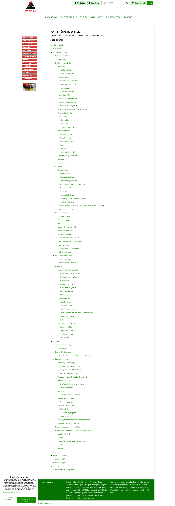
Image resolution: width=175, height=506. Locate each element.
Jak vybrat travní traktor (68, 81)
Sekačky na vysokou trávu (67, 102)
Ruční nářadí (62, 348)
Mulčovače (61, 148)
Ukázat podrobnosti (9, 499)
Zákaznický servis (113, 17)
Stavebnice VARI (63, 131)
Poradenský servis (62, 462)
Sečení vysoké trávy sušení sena (69, 241)
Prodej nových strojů (63, 63)
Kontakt (128, 17)
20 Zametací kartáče (67, 316)
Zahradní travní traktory (66, 77)
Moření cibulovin (66, 387)
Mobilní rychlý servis (67, 202)
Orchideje (61, 391)
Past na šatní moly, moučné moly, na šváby (73, 355)
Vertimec (60, 448)
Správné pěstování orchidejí (70, 395)
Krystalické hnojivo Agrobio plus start (71, 441)
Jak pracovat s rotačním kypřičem (67, 427)
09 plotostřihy (65, 298)
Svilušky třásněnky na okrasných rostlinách (73, 420)
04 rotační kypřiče (66, 284)
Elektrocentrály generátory (67, 156)
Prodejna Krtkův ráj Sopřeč (65, 470)
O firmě (58, 49)
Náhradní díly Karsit (67, 177)
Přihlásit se (80, 3)
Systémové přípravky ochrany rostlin (73, 384)
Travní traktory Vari (67, 91)
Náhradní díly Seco (67, 195)
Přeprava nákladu (64, 234)
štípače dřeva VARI (67, 127)
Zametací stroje (63, 163)
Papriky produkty (66, 402)
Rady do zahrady (61, 359)
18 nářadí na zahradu (68, 309)
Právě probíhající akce (63, 255)
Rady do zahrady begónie (67, 412)
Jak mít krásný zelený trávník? (68, 423)
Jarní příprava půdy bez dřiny (68, 248)
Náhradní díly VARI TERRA (70, 181)
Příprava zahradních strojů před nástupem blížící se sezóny (82, 205)
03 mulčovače (65, 280)
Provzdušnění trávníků (65, 230)
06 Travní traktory (66, 291)
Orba (59, 223)
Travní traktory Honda (68, 84)
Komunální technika (63, 56)
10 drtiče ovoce (65, 302)
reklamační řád (61, 459)
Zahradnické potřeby (63, 345)
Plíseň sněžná (62, 409)
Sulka (59, 445)
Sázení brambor (63, 245)
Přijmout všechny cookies (27, 500)
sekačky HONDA (66, 70)
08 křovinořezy (65, 295)
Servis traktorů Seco (65, 209)
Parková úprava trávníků (66, 227)
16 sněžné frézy (66, 305)
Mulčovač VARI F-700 (68, 152)
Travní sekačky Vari (67, 73)
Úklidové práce (63, 220)
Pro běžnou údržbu (67, 188)
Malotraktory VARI (64, 95)
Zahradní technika (69, 17)
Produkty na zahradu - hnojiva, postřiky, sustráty (73, 430)
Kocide (60, 437)
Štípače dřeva (62, 123)
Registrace (94, 3)
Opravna (58, 166)
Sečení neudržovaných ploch (68, 238)
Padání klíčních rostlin (65, 405)
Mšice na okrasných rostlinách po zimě (72, 377)
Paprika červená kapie (65, 398)
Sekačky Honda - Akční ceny (67, 263)
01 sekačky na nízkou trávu (70, 273)
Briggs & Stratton (66, 173)
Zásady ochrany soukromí (46, 503)
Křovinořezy (62, 116)
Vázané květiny (96, 17)
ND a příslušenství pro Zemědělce (72, 184)
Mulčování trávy (63, 216)
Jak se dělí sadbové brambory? (69, 366)
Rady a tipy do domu (63, 352)
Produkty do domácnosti (66, 323)
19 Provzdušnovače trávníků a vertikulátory (76, 313)
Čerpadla (60, 159)
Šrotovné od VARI (64, 259)
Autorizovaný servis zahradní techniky (71, 198)
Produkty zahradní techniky (67, 270)
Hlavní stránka (51, 17)
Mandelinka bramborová (69, 373)
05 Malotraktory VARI (68, 288)
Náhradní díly (62, 170)
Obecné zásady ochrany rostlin (68, 380)
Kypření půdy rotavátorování (68, 252)
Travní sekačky (62, 66)
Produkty (58, 266)
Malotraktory (62, 59)
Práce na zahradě (61, 213)
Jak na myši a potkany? (66, 362)
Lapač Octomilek (63, 434)
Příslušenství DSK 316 (68, 141)
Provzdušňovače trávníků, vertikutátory (72, 109)
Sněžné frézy (62, 145)
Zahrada (83, 17)
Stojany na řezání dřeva (68, 330)
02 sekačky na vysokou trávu (70, 277)
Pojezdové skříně (66, 138)
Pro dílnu (63, 191)
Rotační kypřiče (63, 120)
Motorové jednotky (64, 113)
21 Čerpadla (64, 320)
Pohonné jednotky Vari (68, 98)
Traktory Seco (65, 88)
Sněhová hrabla (66, 327)
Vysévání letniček (64, 416)
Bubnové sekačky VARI (68, 106)
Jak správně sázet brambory (70, 370)
